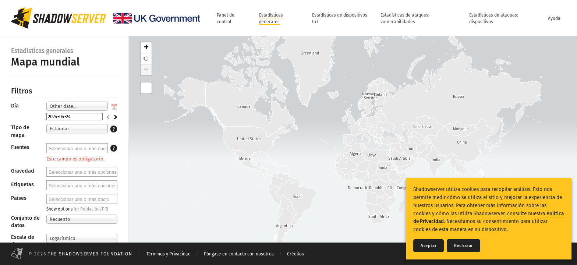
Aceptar (428, 245)
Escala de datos (22, 241)
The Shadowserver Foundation (90, 254)
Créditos (295, 254)
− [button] (146, 69)
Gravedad (22, 171)
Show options (59, 209)
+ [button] (146, 47)
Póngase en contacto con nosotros (239, 254)
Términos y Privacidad (168, 254)
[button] (146, 58)
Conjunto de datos (25, 222)
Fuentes (20, 147)
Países (18, 198)
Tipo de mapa (20, 131)
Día (15, 106)
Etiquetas (22, 184)
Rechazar (463, 245)
